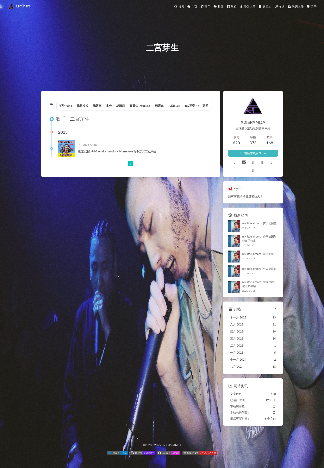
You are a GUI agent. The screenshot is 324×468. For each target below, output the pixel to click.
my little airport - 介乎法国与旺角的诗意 (259, 238)
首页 (61, 105)
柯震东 (159, 105)
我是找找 (82, 105)
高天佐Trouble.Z (140, 105)
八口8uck (174, 105)
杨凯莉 (120, 105)
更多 (205, 105)
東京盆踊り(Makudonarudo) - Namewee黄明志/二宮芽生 (117, 151)
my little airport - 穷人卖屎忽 (259, 223)
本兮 (109, 105)
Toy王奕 (190, 105)
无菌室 (97, 105)
